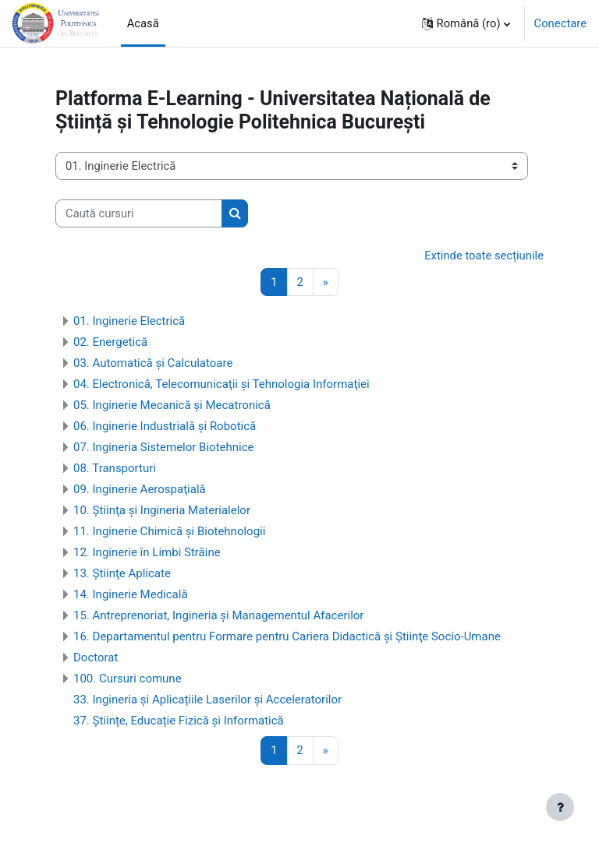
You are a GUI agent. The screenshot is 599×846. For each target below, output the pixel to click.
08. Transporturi (114, 468)
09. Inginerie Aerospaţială (139, 489)
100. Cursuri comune (127, 679)
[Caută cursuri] (138, 213)
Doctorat (95, 657)
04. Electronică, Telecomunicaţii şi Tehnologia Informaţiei (221, 384)
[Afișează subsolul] (560, 807)
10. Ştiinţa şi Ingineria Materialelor (161, 510)
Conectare (560, 23)
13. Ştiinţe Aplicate (122, 573)
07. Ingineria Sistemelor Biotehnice (163, 447)
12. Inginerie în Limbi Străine (147, 552)
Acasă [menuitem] (143, 23)
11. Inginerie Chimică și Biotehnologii (169, 531)
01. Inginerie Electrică (129, 321)
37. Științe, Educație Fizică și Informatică (178, 721)
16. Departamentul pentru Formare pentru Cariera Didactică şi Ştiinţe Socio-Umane (287, 636)
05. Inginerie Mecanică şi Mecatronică (172, 405)
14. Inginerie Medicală (130, 594)
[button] (466, 23)
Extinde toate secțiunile (484, 256)
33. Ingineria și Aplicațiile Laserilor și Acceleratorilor (207, 700)
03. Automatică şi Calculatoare (152, 363)
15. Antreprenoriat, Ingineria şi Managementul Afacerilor (218, 615)
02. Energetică (110, 342)
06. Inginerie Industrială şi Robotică (164, 426)
